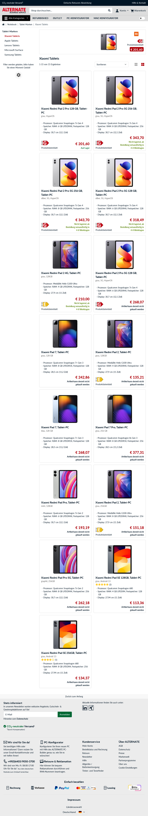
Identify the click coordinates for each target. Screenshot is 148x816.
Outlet (57, 18)
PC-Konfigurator (78, 18)
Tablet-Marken (25, 24)
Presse (121, 753)
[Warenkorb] (138, 10)
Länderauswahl (74, 807)
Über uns (123, 764)
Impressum (74, 799)
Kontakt (142, 3)
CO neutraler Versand (12, 2)
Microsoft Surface (14, 50)
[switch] (142, 18)
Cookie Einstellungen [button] (128, 767)
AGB (121, 746)
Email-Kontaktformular (19, 752)
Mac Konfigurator (106, 18)
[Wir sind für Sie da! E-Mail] (19, 742)
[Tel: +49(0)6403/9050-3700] (19, 761)
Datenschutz (22, 718)
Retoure (85, 753)
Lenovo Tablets (12, 45)
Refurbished (40, 18)
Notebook (11, 24)
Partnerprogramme (127, 760)
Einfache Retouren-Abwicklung (77, 3)
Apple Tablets (11, 40)
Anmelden (65, 714)
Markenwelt (124, 757)
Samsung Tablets (13, 54)
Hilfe (134, 3)
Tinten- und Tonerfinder (93, 771)
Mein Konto (87, 746)
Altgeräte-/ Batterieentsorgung (90, 765)
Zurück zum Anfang (74, 696)
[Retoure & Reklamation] (56, 761)
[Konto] (122, 10)
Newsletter (87, 757)
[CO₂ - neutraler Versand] (19, 726)
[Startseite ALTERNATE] (14, 10)
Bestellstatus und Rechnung (94, 749)
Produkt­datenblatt (135, 45)
